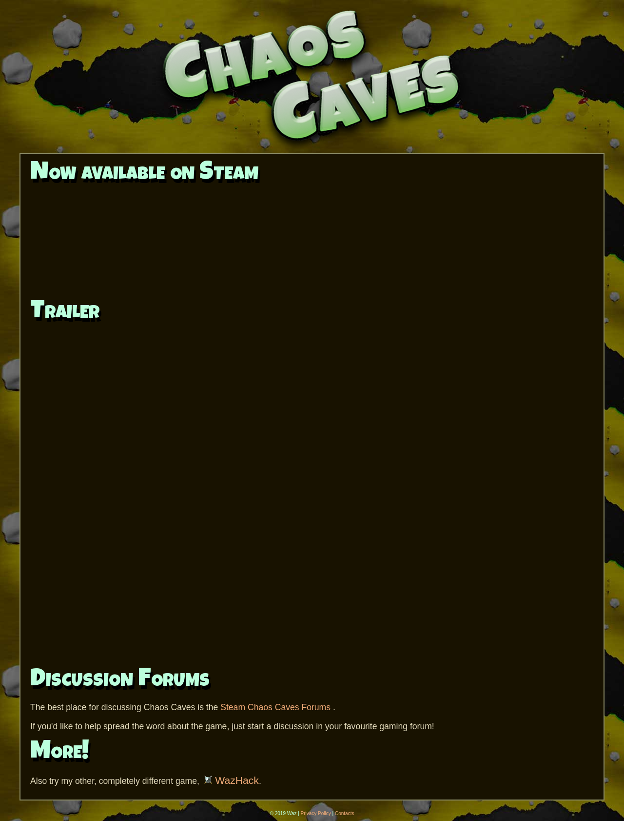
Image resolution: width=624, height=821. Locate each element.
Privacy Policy (316, 813)
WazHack (231, 780)
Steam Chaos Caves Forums (276, 707)
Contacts (344, 813)
